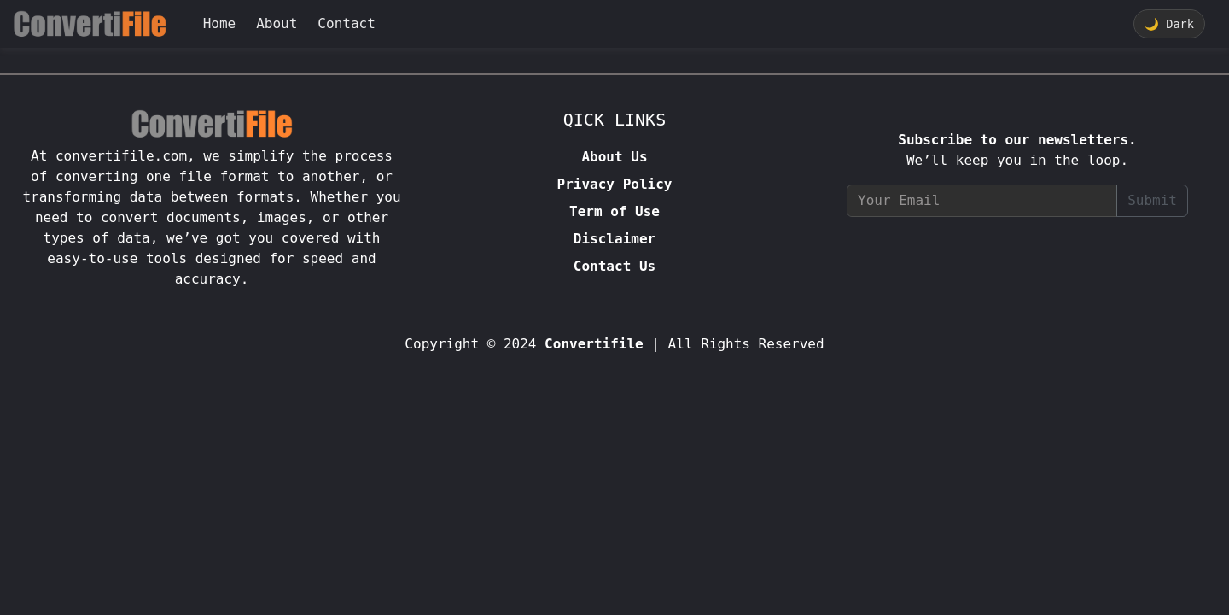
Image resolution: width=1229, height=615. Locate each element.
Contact (346, 23)
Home (219, 23)
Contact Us (614, 266)
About (276, 23)
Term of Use (614, 211)
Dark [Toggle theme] (1169, 23)
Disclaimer (614, 239)
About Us (614, 157)
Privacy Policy (615, 184)
